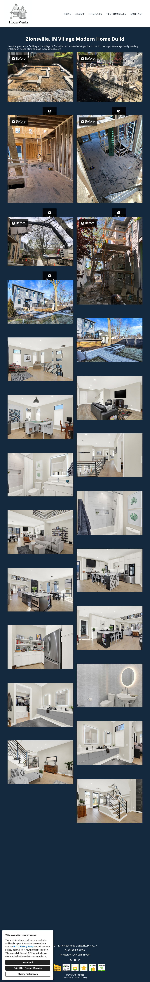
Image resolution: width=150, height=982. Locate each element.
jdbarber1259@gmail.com (76, 954)
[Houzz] (70, 960)
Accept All (28, 962)
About (80, 14)
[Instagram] (79, 960)
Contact (137, 14)
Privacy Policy (68, 978)
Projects (95, 14)
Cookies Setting (81, 978)
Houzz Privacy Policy (23, 946)
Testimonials (116, 14)
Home (67, 14)
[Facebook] (75, 960)
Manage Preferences (28, 974)
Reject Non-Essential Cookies (28, 968)
